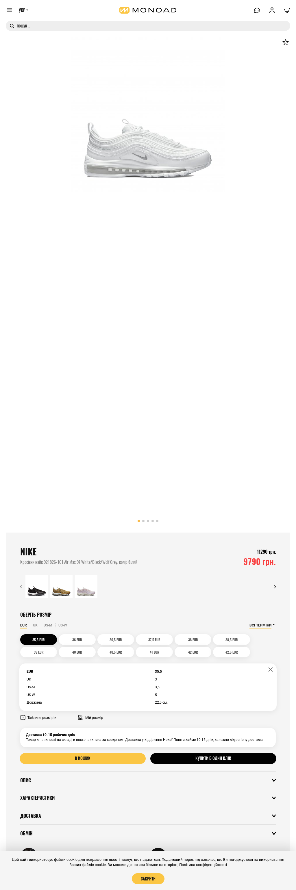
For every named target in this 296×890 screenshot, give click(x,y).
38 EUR (164, 639)
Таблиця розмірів (38, 717)
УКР (22, 11)
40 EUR (260, 639)
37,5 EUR (132, 639)
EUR (23, 625)
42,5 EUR (132, 652)
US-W (62, 625)
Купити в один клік (213, 758)
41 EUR (67, 652)
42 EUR (100, 652)
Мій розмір (90, 717)
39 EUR (228, 639)
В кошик (83, 758)
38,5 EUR (196, 639)
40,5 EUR (35, 652)
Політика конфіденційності (203, 865)
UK (35, 625)
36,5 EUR (100, 639)
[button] (139, 521)
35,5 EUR (35, 639)
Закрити (148, 878)
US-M (48, 625)
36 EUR (68, 639)
